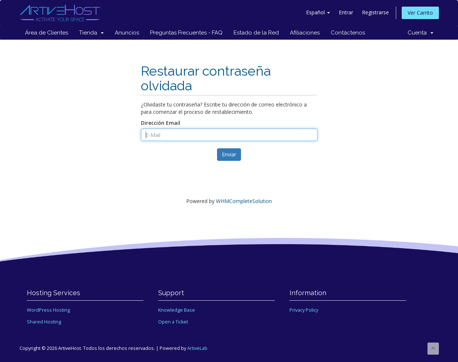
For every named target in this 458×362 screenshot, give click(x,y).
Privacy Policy (304, 310)
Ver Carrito (420, 12)
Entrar (346, 12)
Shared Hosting (44, 322)
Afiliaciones (305, 32)
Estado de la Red (256, 32)
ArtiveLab (197, 348)
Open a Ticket (173, 322)
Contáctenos (348, 32)
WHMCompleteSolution (244, 201)
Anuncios (127, 32)
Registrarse (375, 12)
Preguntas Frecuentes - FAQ (186, 32)
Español (318, 12)
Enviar (229, 154)
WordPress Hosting (48, 310)
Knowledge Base (176, 310)
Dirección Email (160, 122)
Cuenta (420, 32)
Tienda (91, 32)
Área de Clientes (46, 32)
